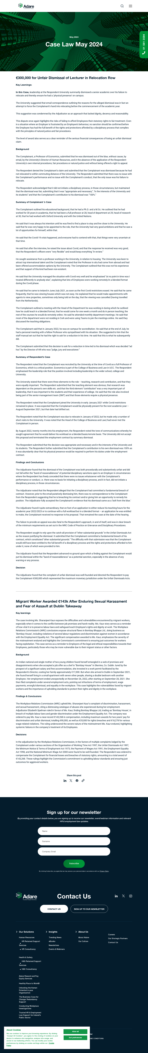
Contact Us (54, 909)
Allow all (75, 1031)
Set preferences (75, 1037)
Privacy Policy (104, 871)
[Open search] (122, 5)
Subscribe (74, 864)
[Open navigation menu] (130, 6)
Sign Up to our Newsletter (89, 909)
